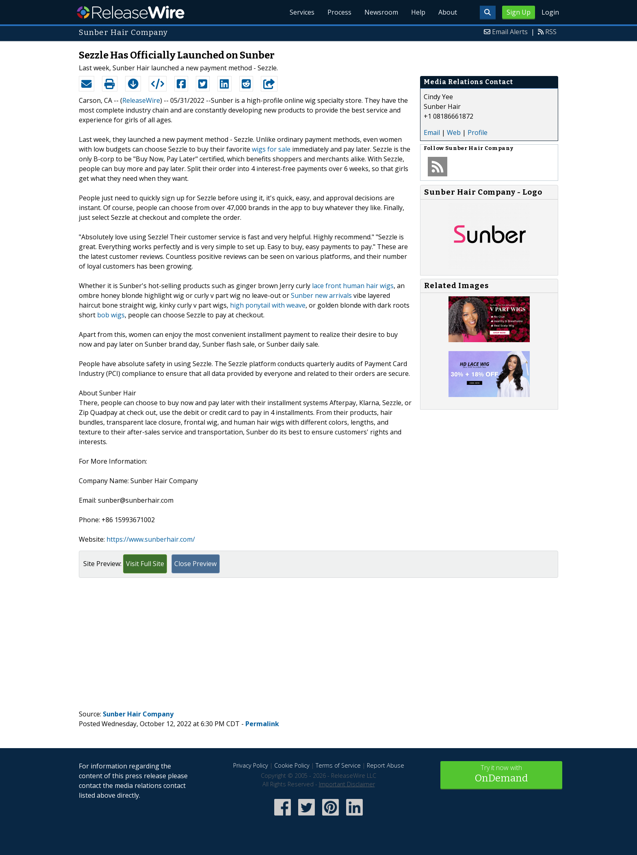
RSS (551, 31)
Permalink (262, 723)
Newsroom (381, 12)
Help (418, 12)
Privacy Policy (250, 765)
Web (454, 132)
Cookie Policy (292, 765)
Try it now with (501, 774)
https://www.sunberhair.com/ (150, 539)
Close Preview (195, 563)
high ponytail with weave (268, 305)
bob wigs (111, 314)
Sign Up (519, 12)
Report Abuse (385, 765)
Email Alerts (510, 31)
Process (339, 12)
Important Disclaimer (347, 784)
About (447, 12)
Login (550, 12)
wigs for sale (271, 149)
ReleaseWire (130, 12)
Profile (478, 132)
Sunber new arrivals (321, 295)
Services (302, 12)
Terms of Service (338, 765)
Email (432, 132)
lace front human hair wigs (353, 285)
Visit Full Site (145, 563)
